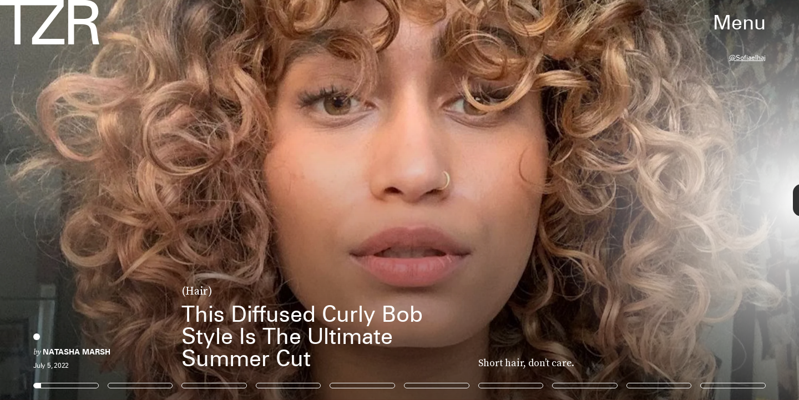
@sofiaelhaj (747, 57)
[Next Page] (531, 200)
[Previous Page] (132, 200)
